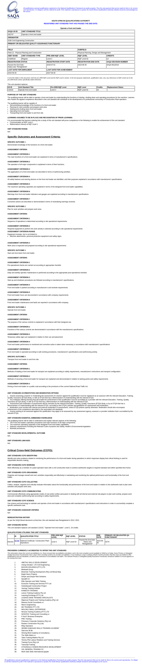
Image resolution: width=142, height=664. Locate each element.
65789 (17, 541)
